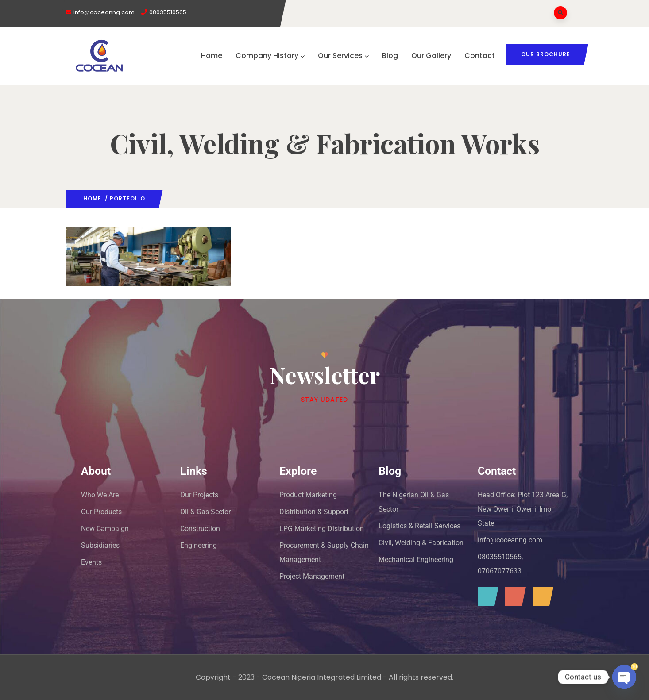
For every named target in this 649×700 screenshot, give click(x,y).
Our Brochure (545, 54)
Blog (390, 55)
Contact (479, 55)
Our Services (343, 55)
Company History (270, 55)
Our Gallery (431, 55)
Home (211, 55)
